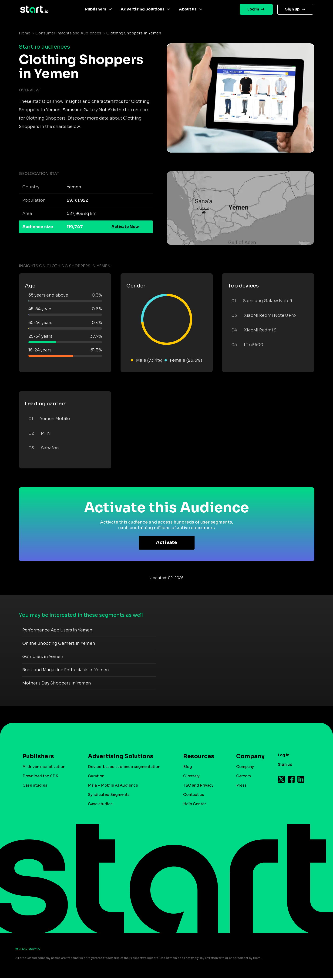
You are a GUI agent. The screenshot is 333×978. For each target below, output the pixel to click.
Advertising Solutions (143, 9)
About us (188, 9)
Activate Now (125, 226)
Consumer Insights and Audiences (68, 33)
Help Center (194, 803)
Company (248, 756)
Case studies (35, 785)
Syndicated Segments (109, 794)
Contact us (193, 794)
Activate (166, 542)
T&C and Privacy (198, 785)
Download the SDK (40, 776)
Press (241, 785)
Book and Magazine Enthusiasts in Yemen (65, 669)
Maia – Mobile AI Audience (113, 785)
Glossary (191, 776)
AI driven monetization (44, 766)
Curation (96, 776)
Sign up (292, 9)
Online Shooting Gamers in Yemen (58, 643)
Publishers (95, 9)
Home (24, 33)
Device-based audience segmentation (124, 766)
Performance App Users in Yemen (57, 630)
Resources (198, 756)
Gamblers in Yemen (42, 656)
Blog (187, 766)
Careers (243, 776)
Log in (253, 9)
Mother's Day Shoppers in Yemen (56, 683)
